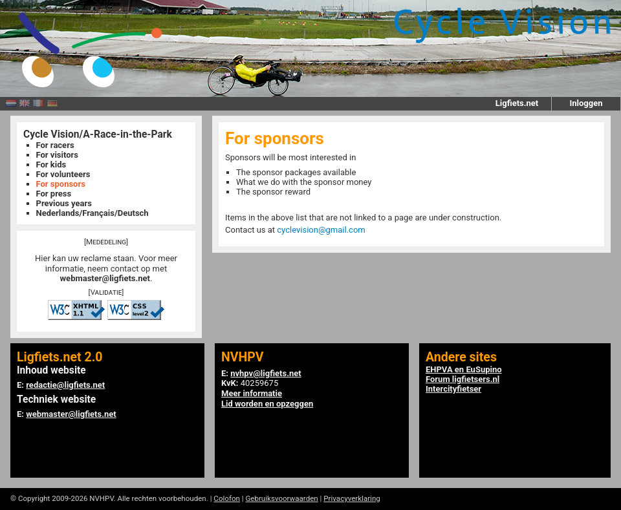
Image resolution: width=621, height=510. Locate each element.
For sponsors (60, 184)
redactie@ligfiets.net (65, 385)
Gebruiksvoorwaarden (281, 498)
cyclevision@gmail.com (321, 230)
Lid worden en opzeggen (267, 404)
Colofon (226, 498)
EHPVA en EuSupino (464, 369)
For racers (55, 145)
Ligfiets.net (517, 103)
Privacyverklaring (351, 498)
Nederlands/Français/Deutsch (92, 213)
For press (54, 193)
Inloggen (585, 103)
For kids (51, 164)
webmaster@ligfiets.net (105, 278)
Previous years (64, 203)
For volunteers (63, 174)
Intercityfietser (453, 389)
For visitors (57, 155)
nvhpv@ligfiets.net (265, 373)
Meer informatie (251, 393)
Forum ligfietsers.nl (462, 379)
